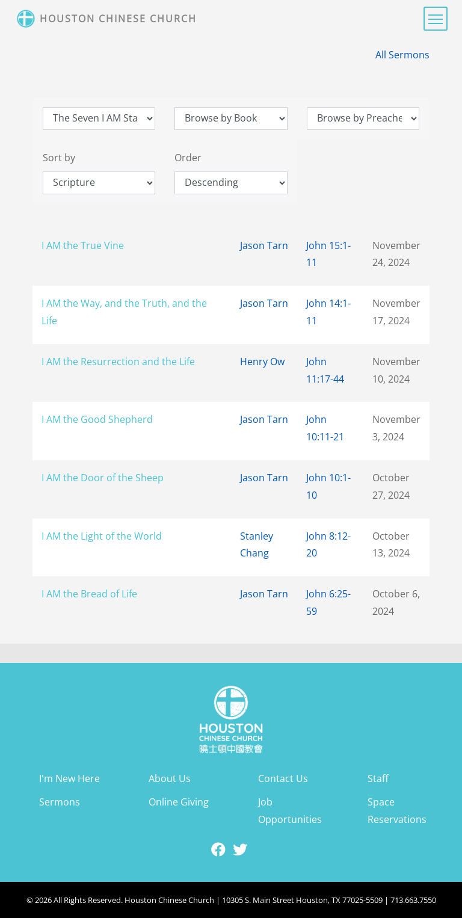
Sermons (59, 802)
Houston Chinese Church (118, 18)
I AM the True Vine (83, 245)
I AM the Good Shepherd (97, 419)
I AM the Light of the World (102, 536)
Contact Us (283, 778)
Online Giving (179, 802)
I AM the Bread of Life (89, 593)
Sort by (59, 157)
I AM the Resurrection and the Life (118, 361)
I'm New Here (69, 778)
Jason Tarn (264, 245)
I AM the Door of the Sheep (103, 477)
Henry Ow (262, 361)
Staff (378, 778)
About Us (170, 778)
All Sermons (402, 54)
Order (188, 157)
